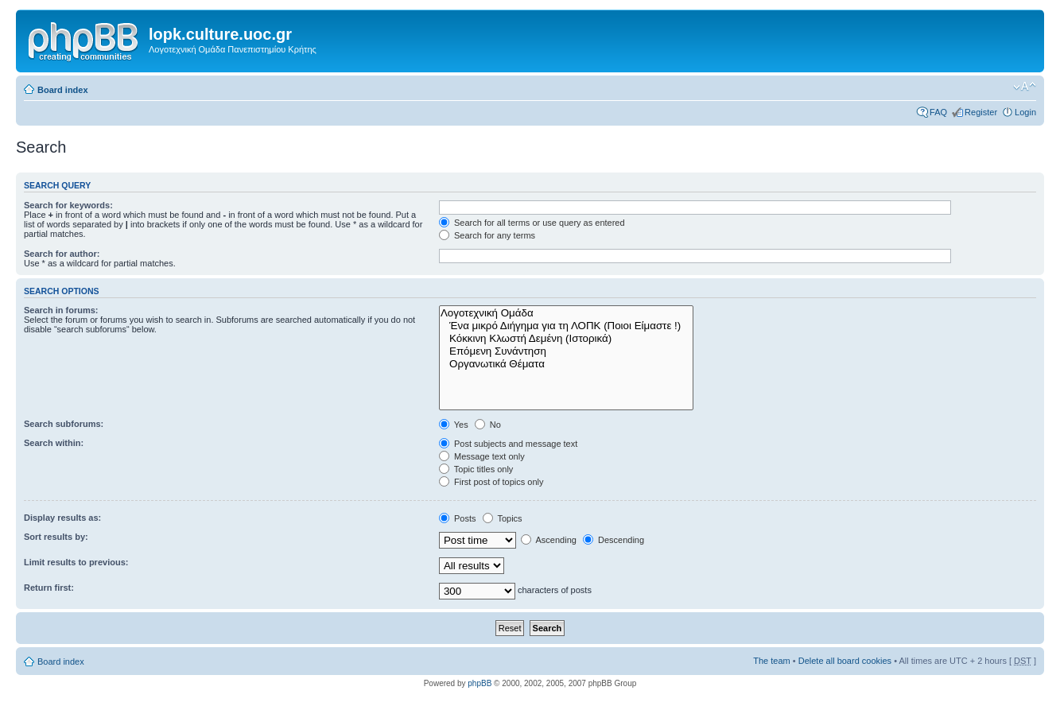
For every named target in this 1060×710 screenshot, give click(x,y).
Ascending (549, 540)
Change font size (1024, 87)
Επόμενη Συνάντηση (566, 351)
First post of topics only (491, 482)
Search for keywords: (68, 205)
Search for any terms (487, 235)
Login (1025, 112)
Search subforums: (63, 424)
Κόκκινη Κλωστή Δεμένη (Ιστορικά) (566, 338)
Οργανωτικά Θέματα (566, 364)
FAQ (938, 112)
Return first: (49, 587)
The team (771, 660)
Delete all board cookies (844, 660)
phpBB (479, 683)
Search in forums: (61, 310)
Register (981, 112)
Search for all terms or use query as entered (532, 222)
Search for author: (61, 253)
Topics (502, 518)
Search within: (53, 443)
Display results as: (62, 517)
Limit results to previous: (76, 562)
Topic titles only (476, 469)
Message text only (482, 456)
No (488, 424)
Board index (62, 90)
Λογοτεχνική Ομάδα (566, 313)
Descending (613, 540)
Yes (453, 424)
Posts (457, 518)
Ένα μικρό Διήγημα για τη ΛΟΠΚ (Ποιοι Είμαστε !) (566, 326)
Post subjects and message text (508, 443)
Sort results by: (56, 536)
